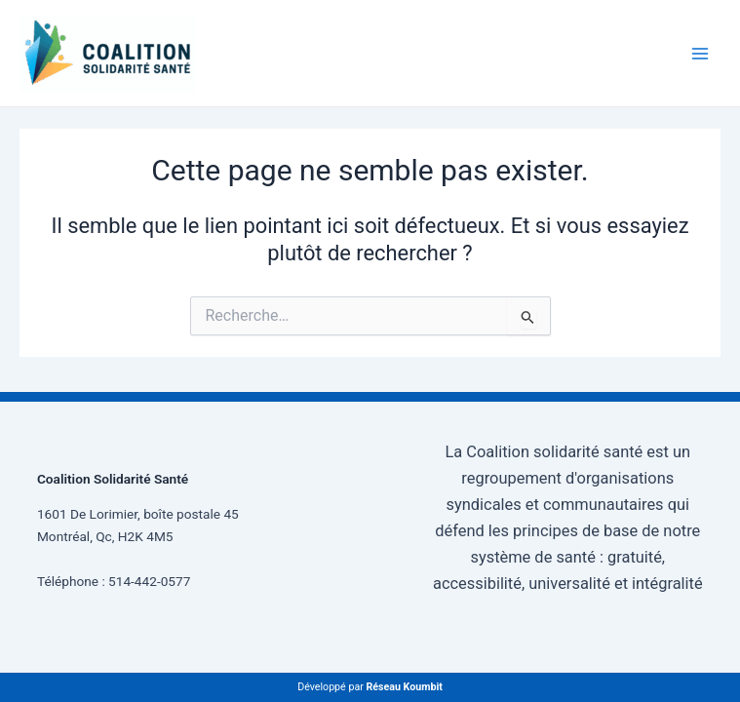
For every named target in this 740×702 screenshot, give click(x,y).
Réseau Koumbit (404, 687)
